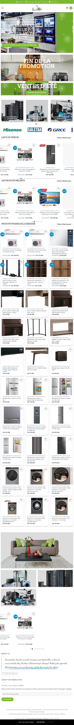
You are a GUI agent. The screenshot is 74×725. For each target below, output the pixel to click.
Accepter (40, 722)
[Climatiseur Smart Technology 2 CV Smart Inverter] (12, 154)
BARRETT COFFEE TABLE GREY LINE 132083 (61, 340)
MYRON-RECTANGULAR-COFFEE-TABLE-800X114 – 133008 (10, 369)
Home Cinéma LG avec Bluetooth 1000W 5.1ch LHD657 (10, 282)
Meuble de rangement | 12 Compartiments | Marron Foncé (35, 282)
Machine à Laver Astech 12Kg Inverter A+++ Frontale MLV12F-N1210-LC (36, 489)
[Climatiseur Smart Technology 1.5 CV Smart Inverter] (37, 154)
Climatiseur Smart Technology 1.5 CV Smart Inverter (37, 170)
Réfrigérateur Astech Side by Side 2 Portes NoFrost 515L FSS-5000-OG (36, 459)
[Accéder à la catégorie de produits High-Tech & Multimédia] (62, 111)
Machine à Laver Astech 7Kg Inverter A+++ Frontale (60, 519)
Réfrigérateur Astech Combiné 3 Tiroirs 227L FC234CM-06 (12, 428)
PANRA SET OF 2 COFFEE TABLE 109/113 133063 (37, 369)
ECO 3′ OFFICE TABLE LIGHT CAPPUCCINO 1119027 (11, 311)
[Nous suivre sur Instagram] (6, 673)
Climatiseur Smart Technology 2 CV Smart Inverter (12, 170)
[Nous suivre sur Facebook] (3, 673)
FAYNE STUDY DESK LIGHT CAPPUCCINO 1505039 (11, 340)
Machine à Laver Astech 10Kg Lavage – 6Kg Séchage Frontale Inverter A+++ (12, 489)
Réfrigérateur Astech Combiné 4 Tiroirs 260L (61, 428)
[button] (2, 8)
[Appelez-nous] (16, 673)
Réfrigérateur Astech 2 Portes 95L (12, 399)
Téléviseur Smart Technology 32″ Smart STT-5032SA (61, 170)
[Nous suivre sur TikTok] (9, 673)
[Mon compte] (70, 8)
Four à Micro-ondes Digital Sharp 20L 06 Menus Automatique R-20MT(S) (60, 251)
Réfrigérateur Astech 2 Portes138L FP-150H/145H (35, 399)
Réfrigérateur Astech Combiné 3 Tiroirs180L (61, 399)
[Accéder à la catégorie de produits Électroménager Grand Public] (37, 111)
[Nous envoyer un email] (13, 673)
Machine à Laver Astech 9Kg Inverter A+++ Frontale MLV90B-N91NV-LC (11, 520)
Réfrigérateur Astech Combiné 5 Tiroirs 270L (12, 458)
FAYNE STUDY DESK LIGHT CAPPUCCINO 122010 (60, 311)
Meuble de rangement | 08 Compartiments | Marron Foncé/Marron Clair (60, 282)
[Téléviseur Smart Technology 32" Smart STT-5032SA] (61, 154)
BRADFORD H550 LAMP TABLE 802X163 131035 (36, 340)
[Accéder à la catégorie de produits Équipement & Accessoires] (12, 111)
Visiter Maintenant (65, 138)
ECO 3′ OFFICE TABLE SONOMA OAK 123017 (36, 311)
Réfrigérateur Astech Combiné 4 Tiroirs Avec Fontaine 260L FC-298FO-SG (36, 428)
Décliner (51, 722)
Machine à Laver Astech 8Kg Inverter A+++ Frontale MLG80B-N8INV (36, 520)
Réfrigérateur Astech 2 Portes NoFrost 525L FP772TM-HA (61, 458)
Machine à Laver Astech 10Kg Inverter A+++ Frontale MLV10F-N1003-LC (61, 489)
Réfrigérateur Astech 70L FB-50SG (61, 369)
